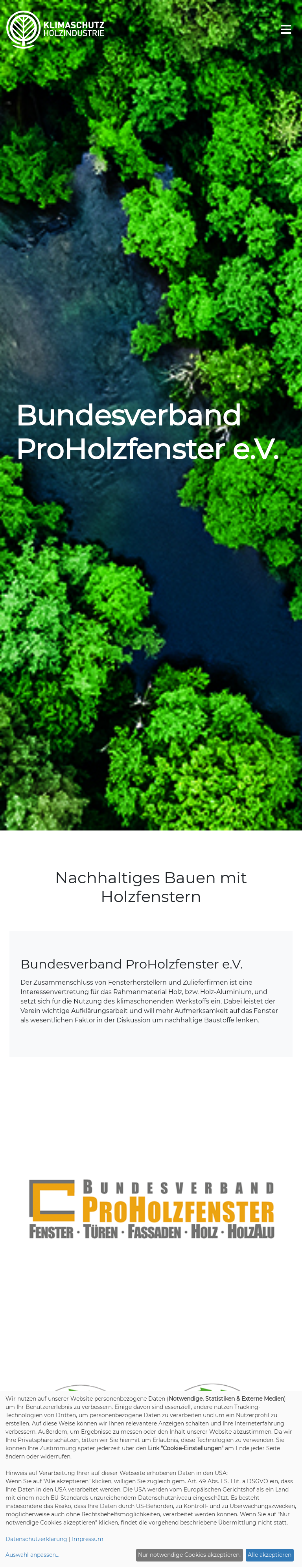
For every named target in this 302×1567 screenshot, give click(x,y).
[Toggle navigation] (286, 30)
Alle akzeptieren (269, 1554)
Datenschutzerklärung (36, 1539)
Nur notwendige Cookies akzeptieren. (189, 1554)
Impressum (87, 1539)
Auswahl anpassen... (32, 1554)
